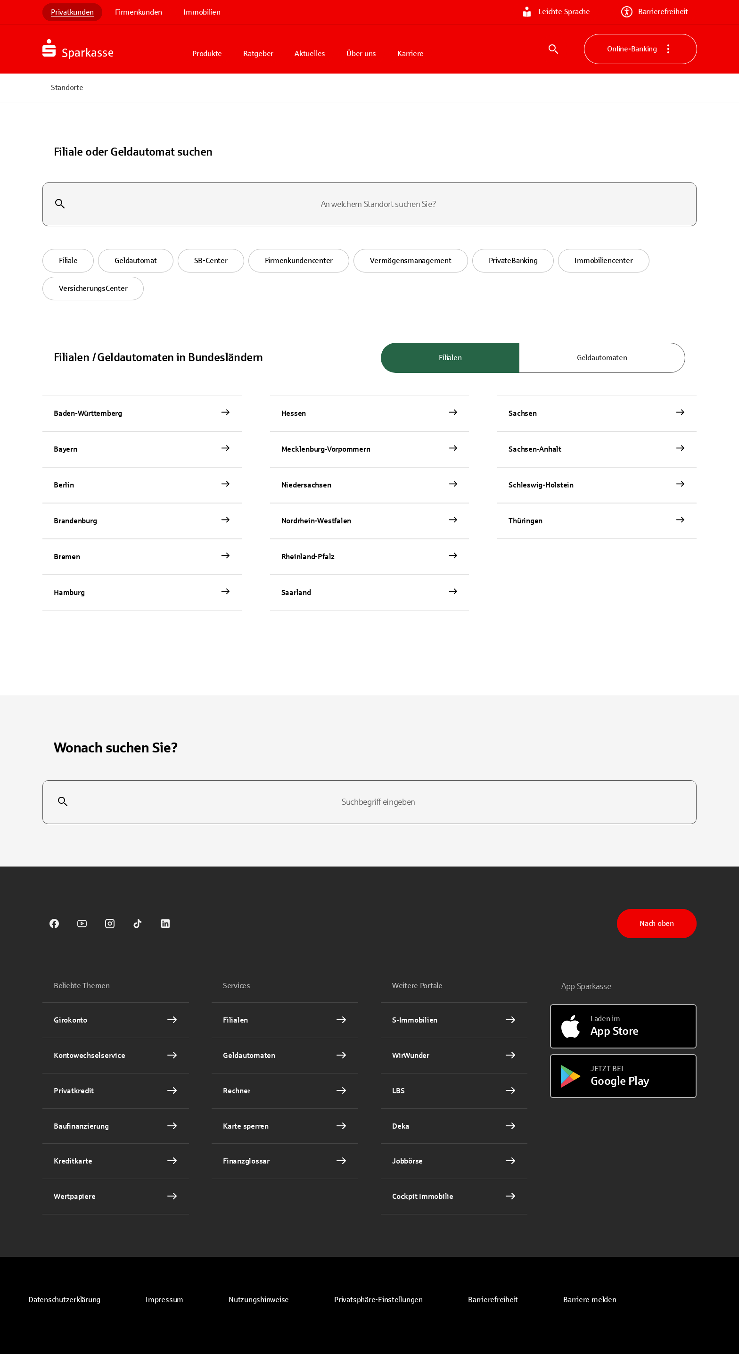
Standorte (67, 87)
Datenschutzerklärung (64, 1300)
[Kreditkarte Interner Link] (115, 1161)
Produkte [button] (207, 54)
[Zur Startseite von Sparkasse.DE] (113, 49)
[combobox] (369, 204)
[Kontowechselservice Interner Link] (115, 1055)
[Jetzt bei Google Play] (623, 1076)
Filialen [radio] (450, 358)
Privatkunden (72, 12)
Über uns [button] (361, 54)
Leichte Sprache (555, 11)
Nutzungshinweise (259, 1300)
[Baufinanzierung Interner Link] (115, 1126)
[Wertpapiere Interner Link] (115, 1196)
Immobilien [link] (202, 12)
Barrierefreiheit (654, 11)
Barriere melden (589, 1300)
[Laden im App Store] (623, 1026)
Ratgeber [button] (258, 54)
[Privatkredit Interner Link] (115, 1090)
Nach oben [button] (657, 923)
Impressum (164, 1300)
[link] (54, 923)
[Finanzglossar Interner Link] (285, 1161)
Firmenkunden (138, 12)
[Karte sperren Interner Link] (285, 1126)
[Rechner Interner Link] (285, 1090)
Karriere (410, 54)
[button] (68, 260)
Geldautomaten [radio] (602, 358)
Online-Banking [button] (640, 49)
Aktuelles (310, 54)
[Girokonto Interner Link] (115, 1020)
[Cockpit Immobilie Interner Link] (454, 1196)
